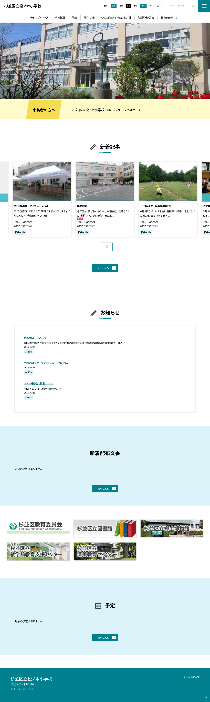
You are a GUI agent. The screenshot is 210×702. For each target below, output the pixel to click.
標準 (143, 6)
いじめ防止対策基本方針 (116, 18)
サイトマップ (193, 677)
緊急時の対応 (169, 18)
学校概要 (59, 18)
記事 (74, 18)
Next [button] (206, 198)
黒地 (128, 6)
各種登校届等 (145, 18)
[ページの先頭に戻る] (206, 698)
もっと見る (103, 268)
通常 (113, 6)
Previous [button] (4, 198)
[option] (105, 61)
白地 (121, 6)
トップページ (40, 18)
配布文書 (89, 18)
